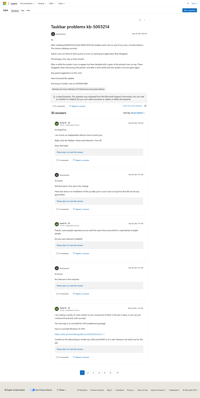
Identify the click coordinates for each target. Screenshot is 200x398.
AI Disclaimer (82, 390)
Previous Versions (97, 390)
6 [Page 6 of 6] (110, 372)
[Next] (117, 372)
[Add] (140, 20)
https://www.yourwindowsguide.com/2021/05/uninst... (79, 334)
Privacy (130, 390)
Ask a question (190, 10)
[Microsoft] (4, 3)
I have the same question (132, 106)
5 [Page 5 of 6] (104, 372)
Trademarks (173, 390)
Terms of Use (143, 390)
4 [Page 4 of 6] (99, 372)
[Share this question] (144, 20)
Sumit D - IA (65, 122)
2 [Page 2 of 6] (88, 372)
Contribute (120, 390)
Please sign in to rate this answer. (70, 152)
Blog (109, 390)
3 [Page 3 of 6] (93, 372)
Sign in (194, 3)
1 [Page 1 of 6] (82, 372)
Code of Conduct (157, 390)
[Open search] (188, 3)
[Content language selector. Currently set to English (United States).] (14, 390)
